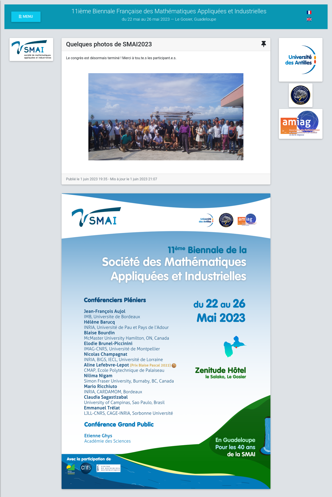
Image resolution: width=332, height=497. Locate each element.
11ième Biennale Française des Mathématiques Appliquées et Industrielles (169, 15)
